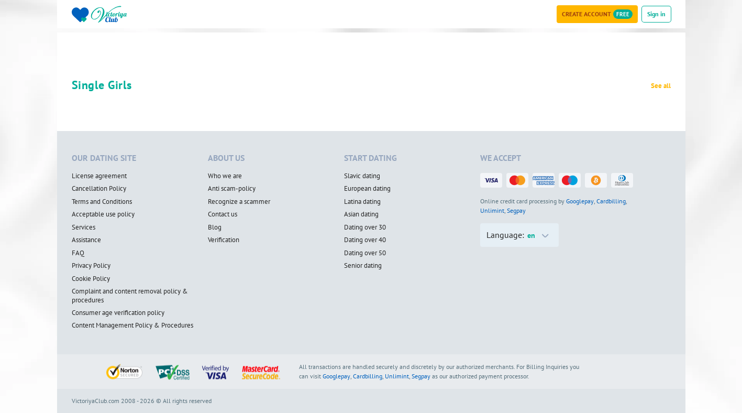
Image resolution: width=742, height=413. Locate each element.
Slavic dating (362, 176)
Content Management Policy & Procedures (132, 325)
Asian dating (361, 214)
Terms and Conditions (102, 202)
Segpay (516, 210)
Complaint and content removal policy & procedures (130, 296)
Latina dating (362, 202)
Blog (215, 227)
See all (661, 86)
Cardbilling (611, 201)
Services (83, 227)
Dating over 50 (365, 253)
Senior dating (363, 266)
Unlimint (492, 210)
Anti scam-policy (232, 188)
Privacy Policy (91, 266)
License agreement (99, 176)
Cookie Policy (91, 279)
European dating (367, 188)
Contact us (222, 214)
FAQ (78, 253)
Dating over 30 (365, 227)
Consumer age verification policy (118, 313)
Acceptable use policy (103, 214)
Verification (223, 240)
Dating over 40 (365, 240)
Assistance (86, 240)
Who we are (225, 176)
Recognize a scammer (239, 202)
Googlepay (580, 201)
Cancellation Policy (99, 188)
